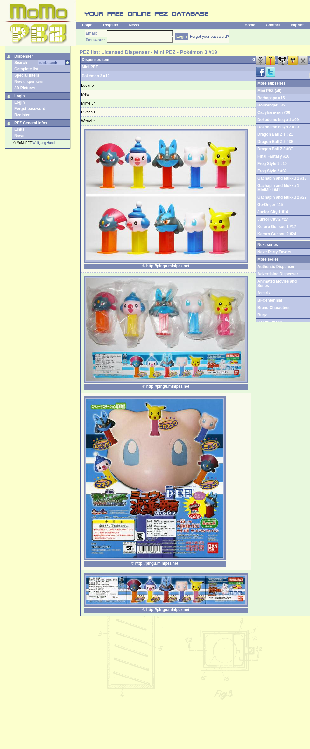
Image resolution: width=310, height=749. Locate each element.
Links (19, 129)
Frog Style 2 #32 (272, 171)
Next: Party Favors (274, 252)
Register (110, 25)
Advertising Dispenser (277, 274)
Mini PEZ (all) (269, 90)
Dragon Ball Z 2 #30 (275, 142)
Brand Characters (273, 307)
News (134, 25)
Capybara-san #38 (273, 112)
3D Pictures (24, 88)
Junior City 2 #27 (272, 219)
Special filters (26, 75)
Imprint (297, 25)
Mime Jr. (88, 103)
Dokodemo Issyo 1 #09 (278, 120)
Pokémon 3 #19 (95, 76)
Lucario (87, 85)
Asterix (264, 293)
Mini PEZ (90, 67)
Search (20, 62)
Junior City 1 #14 (272, 212)
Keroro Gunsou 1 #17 (276, 226)
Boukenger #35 (271, 105)
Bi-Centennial (269, 300)
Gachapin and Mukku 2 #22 (281, 197)
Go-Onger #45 (270, 204)
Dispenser (23, 56)
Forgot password (29, 108)
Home (250, 25)
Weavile (88, 121)
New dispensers (28, 81)
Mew (85, 94)
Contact (273, 25)
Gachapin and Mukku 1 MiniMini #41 (278, 187)
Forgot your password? (209, 36)
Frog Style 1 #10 (272, 163)
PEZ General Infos (30, 123)
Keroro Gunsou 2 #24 (276, 234)
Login (87, 25)
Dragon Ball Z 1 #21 (275, 134)
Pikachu (88, 112)
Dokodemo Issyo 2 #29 (278, 127)
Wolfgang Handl (43, 143)
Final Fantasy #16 (273, 156)
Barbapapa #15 (271, 98)
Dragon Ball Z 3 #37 (275, 149)
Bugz (262, 315)
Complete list (26, 69)
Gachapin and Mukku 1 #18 (281, 178)
